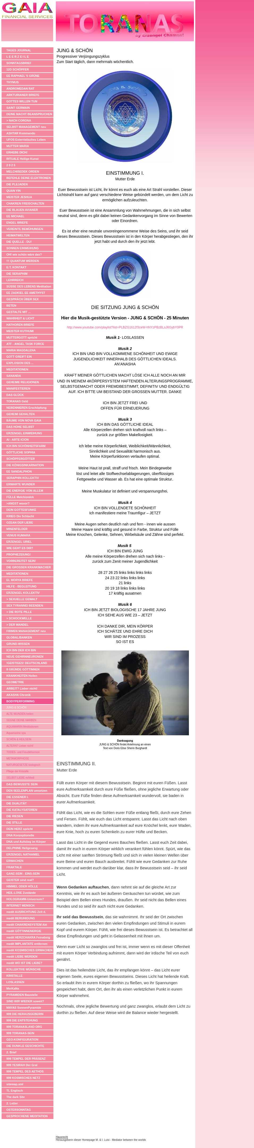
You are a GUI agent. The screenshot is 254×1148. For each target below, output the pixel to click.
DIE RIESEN (14, 816)
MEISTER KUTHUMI (20, 331)
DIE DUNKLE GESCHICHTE (25, 1045)
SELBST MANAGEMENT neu (26, 126)
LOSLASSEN (15, 982)
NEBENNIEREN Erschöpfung (26, 407)
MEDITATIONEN (17, 369)
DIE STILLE (14, 822)
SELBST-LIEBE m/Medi (20, 777)
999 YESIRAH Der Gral (21, 1065)
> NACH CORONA (18, 120)
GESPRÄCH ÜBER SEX (22, 299)
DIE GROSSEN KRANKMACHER (28, 567)
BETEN (11, 305)
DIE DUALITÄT (16, 803)
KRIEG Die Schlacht (20, 516)
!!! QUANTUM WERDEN (22, 260)
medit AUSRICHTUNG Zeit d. (26, 911)
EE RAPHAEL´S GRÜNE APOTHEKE (23, 76)
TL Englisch (14, 1090)
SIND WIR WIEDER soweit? (25, 1001)
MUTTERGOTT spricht (21, 337)
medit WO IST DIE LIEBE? (24, 963)
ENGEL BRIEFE (17, 222)
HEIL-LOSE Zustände (21, 892)
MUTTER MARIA (17, 146)
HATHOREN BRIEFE (20, 324)
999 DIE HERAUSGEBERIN (24, 1014)
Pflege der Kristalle (17, 771)
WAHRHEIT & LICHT (20, 318)
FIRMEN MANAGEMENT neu (26, 631)
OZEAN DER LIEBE (19, 522)
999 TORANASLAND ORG (24, 1026)
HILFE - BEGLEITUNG (21, 586)
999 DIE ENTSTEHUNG (22, 1020)
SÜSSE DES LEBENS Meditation (28, 286)
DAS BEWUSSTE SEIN (21, 784)
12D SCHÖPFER (17, 69)
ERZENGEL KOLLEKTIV (23, 592)
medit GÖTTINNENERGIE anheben (23, 931)
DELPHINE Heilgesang (21, 848)
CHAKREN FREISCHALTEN (25, 203)
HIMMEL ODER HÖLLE (22, 886)
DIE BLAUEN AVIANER (22, 209)
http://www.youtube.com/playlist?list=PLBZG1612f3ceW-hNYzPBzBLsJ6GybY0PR (125, 327)
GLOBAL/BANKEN (19, 637)
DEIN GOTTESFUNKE (21, 509)
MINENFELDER (16, 529)
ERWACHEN (14, 860)
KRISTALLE (14, 975)
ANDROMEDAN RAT (20, 88)
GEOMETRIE (15, 682)
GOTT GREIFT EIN (19, 356)
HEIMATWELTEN (17, 235)
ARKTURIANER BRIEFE (22, 95)
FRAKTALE (14, 867)
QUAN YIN (13, 190)
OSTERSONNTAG (18, 1109)
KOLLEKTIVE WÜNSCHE (23, 969)
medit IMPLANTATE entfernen (27, 943)
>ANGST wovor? (17, 503)
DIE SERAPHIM (16, 273)
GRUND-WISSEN (17, 643)
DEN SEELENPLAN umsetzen (26, 790)
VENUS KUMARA (18, 535)
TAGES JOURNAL (18, 50)
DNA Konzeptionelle (20, 835)
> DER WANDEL (17, 624)
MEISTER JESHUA (19, 197)
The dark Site (15, 1097)
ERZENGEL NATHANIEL (23, 854)
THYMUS (12, 82)
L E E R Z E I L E (17, 56)
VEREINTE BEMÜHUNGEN (24, 229)
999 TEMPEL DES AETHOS (25, 1071)
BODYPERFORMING (20, 701)
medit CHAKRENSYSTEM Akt (26, 924)
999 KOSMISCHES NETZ (23, 1077)
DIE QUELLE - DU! (19, 241)
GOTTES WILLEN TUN (21, 101)
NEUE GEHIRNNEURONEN (24, 656)
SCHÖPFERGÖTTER (20, 458)
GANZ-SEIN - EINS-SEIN (23, 873)
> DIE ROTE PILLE (19, 611)
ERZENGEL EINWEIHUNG (24, 433)
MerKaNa (12, 988)
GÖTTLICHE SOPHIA (20, 452)
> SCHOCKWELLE (19, 618)
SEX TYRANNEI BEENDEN (24, 605)
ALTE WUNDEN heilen (19, 713)
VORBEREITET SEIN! (21, 560)
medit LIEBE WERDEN (21, 956)
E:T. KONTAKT (16, 267)
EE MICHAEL (15, 216)
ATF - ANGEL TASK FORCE (25, 343)
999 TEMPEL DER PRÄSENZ (26, 1058)
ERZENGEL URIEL (19, 541)
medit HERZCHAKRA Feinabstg (28, 937)
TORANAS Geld (17, 401)
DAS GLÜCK (15, 394)
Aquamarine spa (16, 733)
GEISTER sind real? (20, 880)
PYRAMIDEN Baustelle (22, 994)
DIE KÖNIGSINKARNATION (25, 465)
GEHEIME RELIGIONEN (22, 382)
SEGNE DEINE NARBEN (21, 720)
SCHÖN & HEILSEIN (18, 739)
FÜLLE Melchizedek (20, 497)
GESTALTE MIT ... (18, 312)
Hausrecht (62, 1137)
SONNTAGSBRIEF (19, 63)
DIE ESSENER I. (17, 797)
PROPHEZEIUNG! (18, 554)
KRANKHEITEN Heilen (21, 675)
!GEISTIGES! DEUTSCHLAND (26, 663)
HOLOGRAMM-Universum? (25, 899)
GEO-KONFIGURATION (22, 1039)
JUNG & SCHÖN (16, 707)
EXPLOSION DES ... (19, 363)
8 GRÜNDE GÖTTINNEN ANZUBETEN (23, 670)
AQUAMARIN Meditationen (22, 726)
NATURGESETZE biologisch (23, 764)
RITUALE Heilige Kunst (22, 158)
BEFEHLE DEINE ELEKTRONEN (28, 177)
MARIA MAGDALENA (21, 350)
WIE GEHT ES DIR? (19, 548)
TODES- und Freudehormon (23, 752)
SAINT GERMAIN (18, 107)
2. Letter (12, 1103)
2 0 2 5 (10, 165)
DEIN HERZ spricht (19, 828)
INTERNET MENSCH (20, 905)
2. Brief (11, 1052)
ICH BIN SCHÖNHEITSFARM (25, 446)
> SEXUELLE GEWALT (21, 599)
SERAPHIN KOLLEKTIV (22, 477)
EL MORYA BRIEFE (19, 580)
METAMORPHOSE (17, 758)
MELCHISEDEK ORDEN (22, 171)
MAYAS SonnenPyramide (23, 1007)
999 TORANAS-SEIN (20, 1033)
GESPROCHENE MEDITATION (27, 1116)
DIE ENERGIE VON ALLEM (24, 490)
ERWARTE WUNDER (20, 484)
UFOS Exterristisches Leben (26, 139)
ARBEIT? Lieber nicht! (21, 688)
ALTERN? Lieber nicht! (19, 745)
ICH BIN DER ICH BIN (21, 650)
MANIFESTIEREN (18, 388)
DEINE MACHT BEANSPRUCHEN (29, 114)
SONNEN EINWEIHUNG (22, 248)
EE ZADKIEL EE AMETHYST (25, 292)
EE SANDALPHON (19, 471)
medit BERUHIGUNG (20, 918)
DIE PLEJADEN (17, 184)
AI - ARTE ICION (17, 439)
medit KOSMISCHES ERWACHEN (29, 950)
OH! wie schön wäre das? (24, 254)
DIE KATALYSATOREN (21, 809)
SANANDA (13, 375)
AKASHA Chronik (18, 694)
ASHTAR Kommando (20, 133)
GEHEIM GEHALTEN (20, 414)
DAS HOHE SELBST (20, 426)
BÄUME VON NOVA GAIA (23, 420)
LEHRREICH (14, 280)
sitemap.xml (14, 1084)
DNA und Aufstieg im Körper (26, 841)
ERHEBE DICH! (16, 152)
